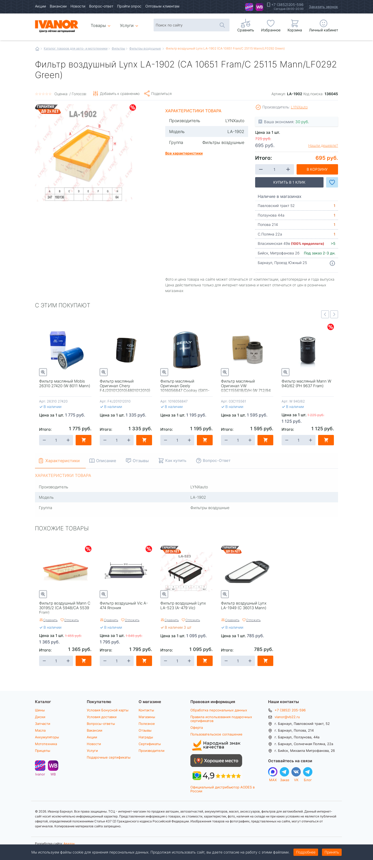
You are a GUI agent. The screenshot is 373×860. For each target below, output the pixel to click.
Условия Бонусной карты (107, 710)
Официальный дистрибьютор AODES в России (222, 789)
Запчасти (42, 724)
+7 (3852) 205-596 (290, 710)
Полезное (147, 724)
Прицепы (42, 750)
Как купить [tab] (176, 460)
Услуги (92, 750)
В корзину (317, 169)
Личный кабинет (323, 29)
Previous (325, 314)
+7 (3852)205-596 (287, 5)
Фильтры (118, 48)
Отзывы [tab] (141, 460)
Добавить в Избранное (332, 182)
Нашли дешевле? (323, 145)
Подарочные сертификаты (109, 757)
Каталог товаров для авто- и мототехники (75, 48)
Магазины (147, 717)
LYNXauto (299, 107)
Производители (151, 750)
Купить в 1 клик (289, 182)
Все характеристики (184, 153)
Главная (37, 48)
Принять (332, 852)
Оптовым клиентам (162, 6)
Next (334, 314)
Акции (40, 6)
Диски (40, 717)
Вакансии (58, 6)
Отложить (71, 620)
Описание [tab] (106, 460)
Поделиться (161, 93)
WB (259, 7)
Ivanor (249, 7)
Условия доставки (102, 717)
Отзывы (145, 730)
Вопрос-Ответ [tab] (217, 460)
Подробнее (305, 852)
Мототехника (46, 744)
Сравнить (50, 620)
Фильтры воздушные (145, 48)
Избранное (271, 29)
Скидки (133, 107)
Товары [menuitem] (101, 23)
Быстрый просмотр (43, 372)
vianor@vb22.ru (287, 717)
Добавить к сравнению (120, 93)
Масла (40, 730)
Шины (40, 710)
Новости (77, 6)
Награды (146, 737)
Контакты (146, 710)
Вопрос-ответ (101, 6)
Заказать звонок (323, 6)
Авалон (69, 843)
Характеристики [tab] (62, 460)
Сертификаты (150, 744)
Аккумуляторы (47, 737)
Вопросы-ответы (101, 724)
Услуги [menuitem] (127, 25)
